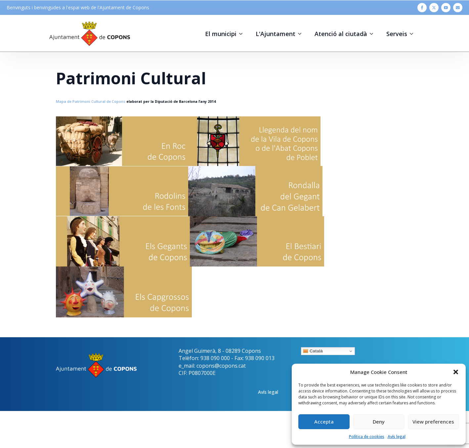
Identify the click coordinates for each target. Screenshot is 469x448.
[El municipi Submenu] (242, 33)
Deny (379, 421)
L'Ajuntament (275, 34)
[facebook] (422, 7)
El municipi (220, 34)
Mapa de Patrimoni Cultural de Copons (90, 101)
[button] (455, 372)
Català (313, 351)
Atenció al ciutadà (341, 34)
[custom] (457, 7)
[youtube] (445, 7)
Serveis (396, 34)
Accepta (324, 421)
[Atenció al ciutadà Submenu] (373, 33)
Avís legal (396, 436)
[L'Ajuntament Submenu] (301, 33)
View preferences (433, 421)
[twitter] (434, 7)
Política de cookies (366, 436)
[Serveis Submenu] (413, 33)
